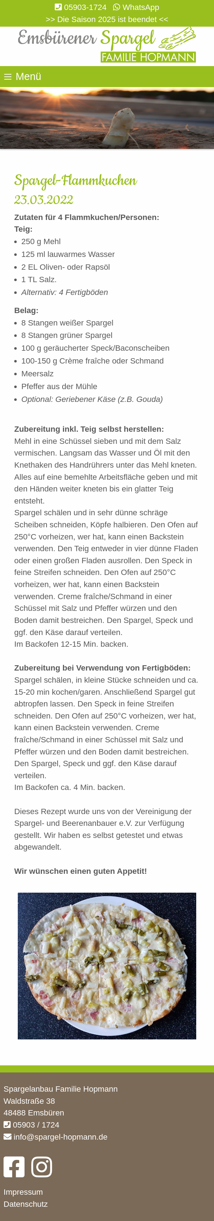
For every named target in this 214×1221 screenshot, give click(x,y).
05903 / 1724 (31, 1124)
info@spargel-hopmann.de (55, 1137)
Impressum (23, 1192)
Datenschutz (26, 1204)
